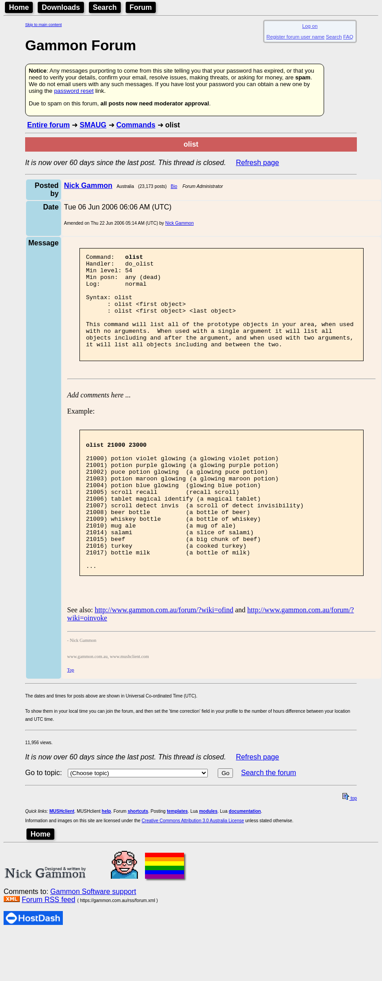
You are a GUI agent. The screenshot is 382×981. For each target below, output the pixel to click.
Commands (135, 125)
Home (19, 7)
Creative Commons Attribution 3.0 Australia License (193, 867)
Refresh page (257, 162)
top (349, 845)
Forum (141, 7)
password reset (73, 90)
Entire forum (48, 125)
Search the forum (268, 820)
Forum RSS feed (48, 946)
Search (105, 7)
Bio (174, 186)
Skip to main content (43, 24)
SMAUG (92, 125)
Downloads (61, 7)
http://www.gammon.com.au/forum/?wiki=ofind (164, 657)
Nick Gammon (179, 223)
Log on (309, 26)
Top (70, 717)
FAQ (348, 36)
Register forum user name (296, 36)
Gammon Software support (93, 938)
